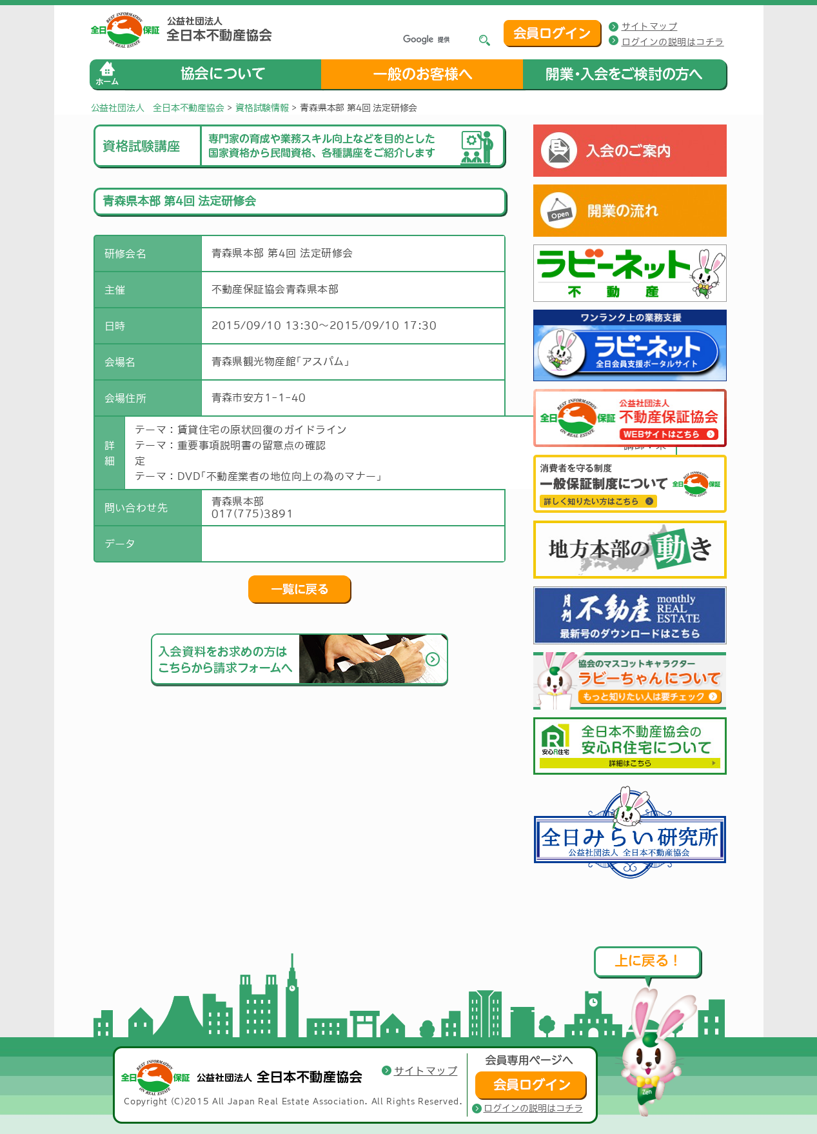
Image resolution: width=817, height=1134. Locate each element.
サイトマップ (650, 26)
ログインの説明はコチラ (673, 41)
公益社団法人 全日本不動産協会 (157, 107)
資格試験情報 (262, 107)
